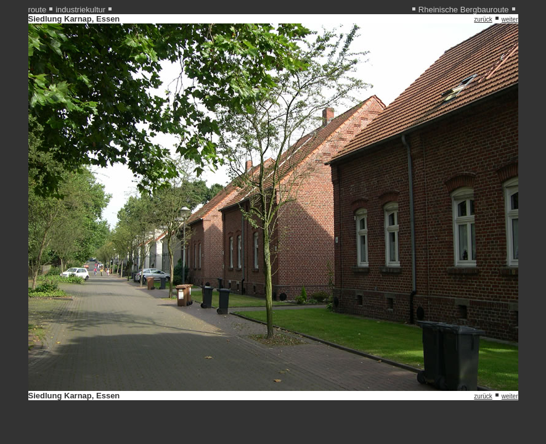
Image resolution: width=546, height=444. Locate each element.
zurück (483, 19)
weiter (510, 19)
